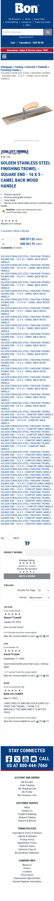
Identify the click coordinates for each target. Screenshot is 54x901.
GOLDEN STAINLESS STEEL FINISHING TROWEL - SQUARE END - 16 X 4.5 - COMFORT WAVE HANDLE (27, 514)
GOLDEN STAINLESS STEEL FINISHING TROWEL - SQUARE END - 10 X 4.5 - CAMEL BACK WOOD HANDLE (26, 268)
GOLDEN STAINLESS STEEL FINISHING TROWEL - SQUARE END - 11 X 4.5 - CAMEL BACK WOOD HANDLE (26, 294)
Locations (27, 880)
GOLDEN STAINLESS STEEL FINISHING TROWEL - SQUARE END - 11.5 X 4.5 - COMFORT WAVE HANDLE (26, 455)
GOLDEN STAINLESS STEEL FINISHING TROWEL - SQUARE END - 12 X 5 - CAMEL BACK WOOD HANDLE (26, 345)
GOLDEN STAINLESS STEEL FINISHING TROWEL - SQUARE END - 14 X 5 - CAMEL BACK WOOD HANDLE (26, 371)
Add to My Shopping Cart (27, 552)
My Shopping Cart (27, 797)
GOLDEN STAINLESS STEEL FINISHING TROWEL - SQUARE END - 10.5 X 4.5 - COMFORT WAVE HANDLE (26, 429)
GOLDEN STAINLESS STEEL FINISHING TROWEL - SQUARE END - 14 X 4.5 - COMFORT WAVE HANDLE (27, 491)
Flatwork (42, 66)
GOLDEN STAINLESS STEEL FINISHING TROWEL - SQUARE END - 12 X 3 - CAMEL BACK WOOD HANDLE (26, 319)
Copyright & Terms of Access (27, 841)
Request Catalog (27, 826)
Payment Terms (27, 854)
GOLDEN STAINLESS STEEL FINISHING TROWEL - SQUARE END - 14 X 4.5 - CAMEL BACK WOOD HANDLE (26, 363)
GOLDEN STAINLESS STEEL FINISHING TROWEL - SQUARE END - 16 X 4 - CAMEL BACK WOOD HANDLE (26, 388)
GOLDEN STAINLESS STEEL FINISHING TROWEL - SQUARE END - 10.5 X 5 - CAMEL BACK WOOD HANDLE (26, 285)
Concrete (30, 66)
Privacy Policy (27, 848)
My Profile (27, 800)
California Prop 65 (27, 858)
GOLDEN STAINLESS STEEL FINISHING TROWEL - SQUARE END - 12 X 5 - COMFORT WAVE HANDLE (26, 479)
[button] (27, 42)
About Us (27, 873)
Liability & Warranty (27, 844)
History (27, 877)
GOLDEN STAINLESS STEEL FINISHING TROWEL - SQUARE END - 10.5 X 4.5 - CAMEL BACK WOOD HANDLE (26, 276)
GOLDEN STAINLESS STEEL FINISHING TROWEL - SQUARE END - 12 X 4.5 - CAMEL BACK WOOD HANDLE (26, 337)
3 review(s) (6, 239)
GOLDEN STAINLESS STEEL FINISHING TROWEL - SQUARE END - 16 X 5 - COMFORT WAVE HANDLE (26, 519)
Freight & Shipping (27, 822)
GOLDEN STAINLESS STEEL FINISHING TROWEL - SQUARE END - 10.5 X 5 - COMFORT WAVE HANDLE (27, 436)
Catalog (19, 66)
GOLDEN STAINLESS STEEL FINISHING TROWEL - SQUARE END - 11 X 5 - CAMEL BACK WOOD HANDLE (26, 302)
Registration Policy (27, 851)
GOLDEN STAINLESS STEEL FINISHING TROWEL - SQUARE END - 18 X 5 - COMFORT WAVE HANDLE (26, 525)
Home (28, 19)
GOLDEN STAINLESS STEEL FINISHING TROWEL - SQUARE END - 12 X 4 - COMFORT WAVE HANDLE (26, 468)
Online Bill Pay (11, 22)
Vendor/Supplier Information (27, 890)
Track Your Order (42, 22)
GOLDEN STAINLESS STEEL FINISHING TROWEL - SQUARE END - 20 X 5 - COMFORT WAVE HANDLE (26, 531)
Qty (2, 546)
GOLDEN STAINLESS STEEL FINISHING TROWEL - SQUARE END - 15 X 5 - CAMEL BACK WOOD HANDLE (26, 380)
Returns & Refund (27, 829)
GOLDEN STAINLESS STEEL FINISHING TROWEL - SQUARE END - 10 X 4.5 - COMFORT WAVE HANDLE (27, 422)
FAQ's (27, 816)
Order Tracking (27, 794)
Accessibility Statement (27, 861)
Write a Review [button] (21, 239)
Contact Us (26, 22)
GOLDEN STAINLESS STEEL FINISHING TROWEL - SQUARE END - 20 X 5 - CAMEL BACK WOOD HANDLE (26, 414)
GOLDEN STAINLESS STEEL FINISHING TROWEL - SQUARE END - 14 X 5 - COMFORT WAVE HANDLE (26, 496)
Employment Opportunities (27, 886)
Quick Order (39, 19)
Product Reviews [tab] (13, 561)
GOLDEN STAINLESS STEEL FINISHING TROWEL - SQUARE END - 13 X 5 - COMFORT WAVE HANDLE (26, 485)
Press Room (27, 883)
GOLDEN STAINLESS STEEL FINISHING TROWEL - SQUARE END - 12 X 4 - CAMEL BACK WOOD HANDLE (26, 328)
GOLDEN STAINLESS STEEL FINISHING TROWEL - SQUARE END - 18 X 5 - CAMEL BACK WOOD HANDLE (26, 406)
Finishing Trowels (10, 69)
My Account (27, 790)
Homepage (6, 66)
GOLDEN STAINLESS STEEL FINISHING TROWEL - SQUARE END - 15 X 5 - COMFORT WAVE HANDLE (26, 502)
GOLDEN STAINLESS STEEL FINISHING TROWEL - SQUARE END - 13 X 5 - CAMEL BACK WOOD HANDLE (26, 354)
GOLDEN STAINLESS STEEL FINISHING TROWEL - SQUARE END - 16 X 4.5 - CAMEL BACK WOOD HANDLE (26, 397)
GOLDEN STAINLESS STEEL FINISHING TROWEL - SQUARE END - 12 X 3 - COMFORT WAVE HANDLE (26, 462)
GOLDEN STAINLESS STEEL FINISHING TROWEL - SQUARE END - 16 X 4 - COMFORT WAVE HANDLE (26, 508)
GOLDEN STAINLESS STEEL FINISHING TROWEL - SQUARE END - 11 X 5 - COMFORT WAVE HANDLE (26, 447)
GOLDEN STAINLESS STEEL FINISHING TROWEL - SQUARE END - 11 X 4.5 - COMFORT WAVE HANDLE (27, 442)
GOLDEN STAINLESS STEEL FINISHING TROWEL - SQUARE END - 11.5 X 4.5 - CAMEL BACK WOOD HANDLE (26, 311)
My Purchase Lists (27, 804)
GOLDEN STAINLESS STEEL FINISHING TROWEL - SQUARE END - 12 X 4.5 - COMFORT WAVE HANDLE (27, 473)
